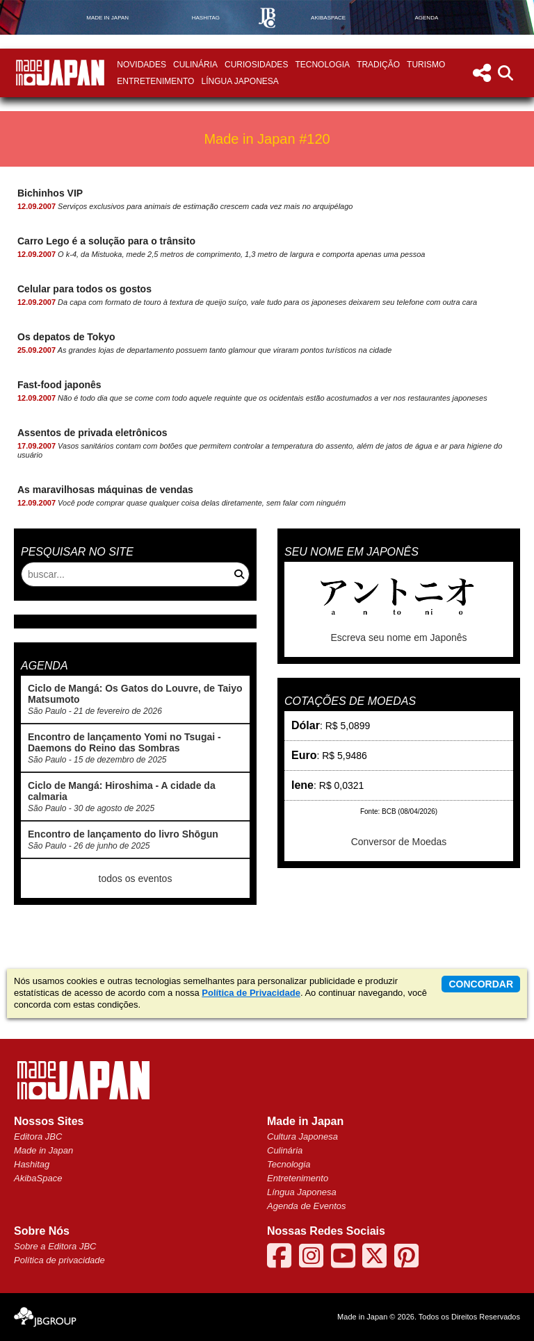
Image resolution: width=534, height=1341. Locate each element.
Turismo (426, 64)
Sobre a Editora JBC (55, 1246)
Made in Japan (43, 1150)
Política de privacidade (59, 1260)
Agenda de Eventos (306, 1206)
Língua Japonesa (239, 81)
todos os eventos (135, 878)
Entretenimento (155, 81)
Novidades (141, 64)
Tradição (378, 64)
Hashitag (31, 1164)
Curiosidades (256, 64)
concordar (480, 984)
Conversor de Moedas (399, 841)
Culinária (195, 64)
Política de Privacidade (251, 993)
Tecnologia (322, 64)
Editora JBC (38, 1136)
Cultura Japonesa (302, 1136)
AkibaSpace (38, 1178)
